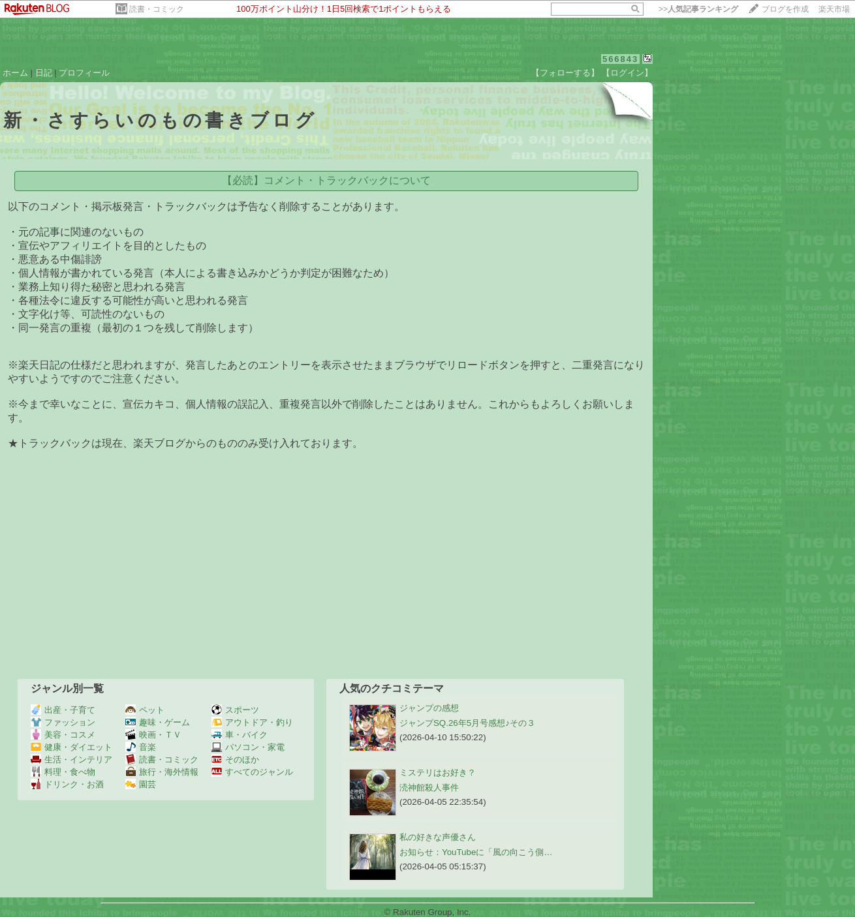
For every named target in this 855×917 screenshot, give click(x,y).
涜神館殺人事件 (429, 787)
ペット (144, 710)
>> (698, 9)
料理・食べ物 (63, 772)
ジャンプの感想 (429, 708)
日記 (43, 73)
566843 (620, 59)
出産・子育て (63, 710)
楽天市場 (834, 9)
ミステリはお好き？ (437, 772)
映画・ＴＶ (153, 735)
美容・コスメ (63, 735)
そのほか (235, 759)
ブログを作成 (785, 9)
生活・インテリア (71, 759)
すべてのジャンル (252, 772)
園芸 (140, 784)
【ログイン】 (627, 73)
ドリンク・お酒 (67, 784)
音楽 (140, 747)
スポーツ (235, 710)
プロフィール (84, 73)
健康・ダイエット (71, 747)
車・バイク (239, 735)
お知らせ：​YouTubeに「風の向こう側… (476, 852)
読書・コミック (156, 9)
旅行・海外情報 (161, 772)
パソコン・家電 (248, 747)
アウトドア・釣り (252, 722)
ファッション (63, 722)
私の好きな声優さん (437, 837)
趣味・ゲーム (157, 722)
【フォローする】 (565, 73)
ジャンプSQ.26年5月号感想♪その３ (467, 723)
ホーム (15, 73)
